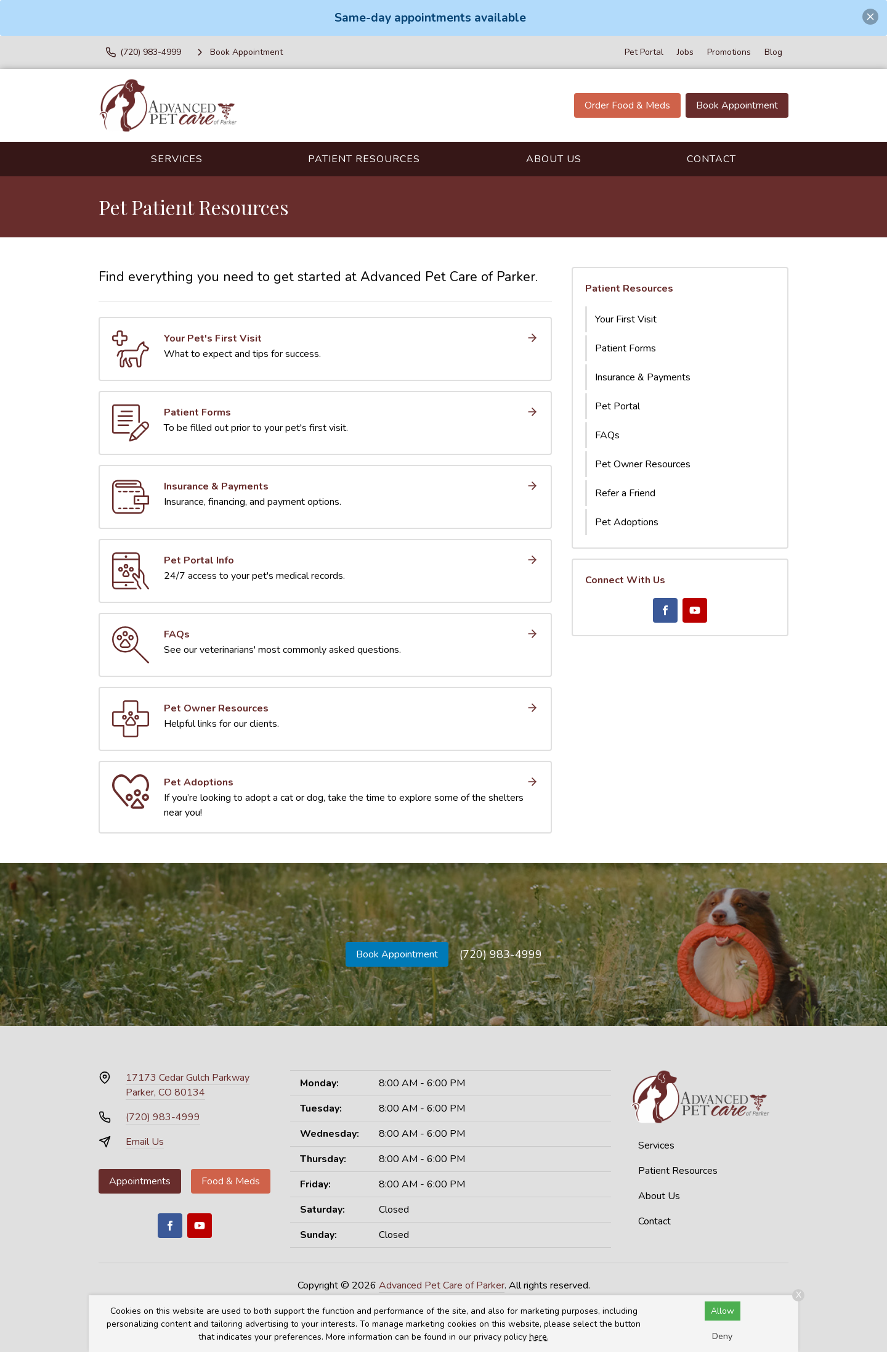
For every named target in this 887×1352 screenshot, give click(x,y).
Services (177, 159)
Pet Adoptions (626, 522)
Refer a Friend (625, 493)
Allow (722, 1311)
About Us (553, 159)
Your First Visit (626, 319)
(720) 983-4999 (501, 954)
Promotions (729, 52)
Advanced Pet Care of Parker (441, 1285)
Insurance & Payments (643, 377)
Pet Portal (644, 52)
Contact (711, 159)
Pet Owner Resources (643, 464)
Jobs (685, 52)
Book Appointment (737, 105)
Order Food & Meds (627, 105)
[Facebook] (665, 610)
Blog (773, 52)
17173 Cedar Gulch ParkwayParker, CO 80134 (187, 1085)
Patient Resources (364, 159)
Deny (722, 1336)
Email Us (145, 1142)
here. (539, 1337)
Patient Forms (625, 348)
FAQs (607, 435)
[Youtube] (694, 610)
